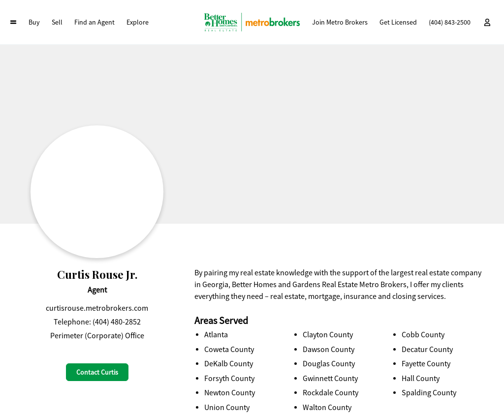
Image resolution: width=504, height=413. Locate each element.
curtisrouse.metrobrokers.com (97, 308)
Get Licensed (398, 22)
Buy (34, 22)
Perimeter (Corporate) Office (97, 336)
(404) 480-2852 (117, 322)
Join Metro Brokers (340, 22)
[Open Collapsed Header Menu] (13, 22)
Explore (137, 22)
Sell (57, 22)
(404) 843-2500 (450, 22)
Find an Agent (94, 22)
